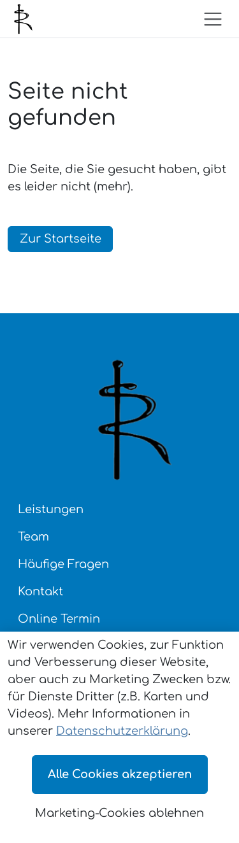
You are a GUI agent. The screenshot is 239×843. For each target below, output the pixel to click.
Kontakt (40, 591)
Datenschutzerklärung (122, 731)
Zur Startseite (60, 238)
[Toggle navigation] (212, 19)
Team (33, 536)
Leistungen (50, 509)
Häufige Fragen (63, 564)
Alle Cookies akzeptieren (120, 774)
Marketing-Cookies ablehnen (119, 813)
